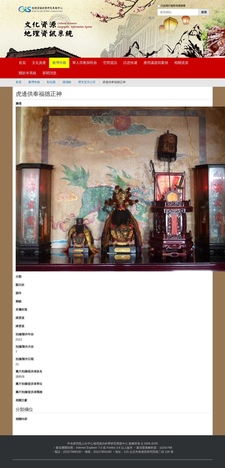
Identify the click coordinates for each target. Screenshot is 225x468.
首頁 (22, 63)
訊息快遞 (130, 63)
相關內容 (21, 419)
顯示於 (20, 284)
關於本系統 (27, 73)
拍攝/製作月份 (25, 346)
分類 (18, 276)
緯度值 (20, 326)
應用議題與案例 (156, 63)
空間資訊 (110, 63)
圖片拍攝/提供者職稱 (29, 392)
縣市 (18, 293)
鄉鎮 (18, 301)
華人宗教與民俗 (84, 63)
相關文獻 (21, 400)
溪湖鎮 (66, 82)
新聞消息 (49, 73)
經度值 (20, 317)
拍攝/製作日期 (25, 359)
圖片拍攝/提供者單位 (29, 383)
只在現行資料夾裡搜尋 (173, 5)
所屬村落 (21, 309)
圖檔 (18, 103)
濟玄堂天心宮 (86, 82)
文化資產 (39, 63)
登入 (151, 18)
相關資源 (181, 63)
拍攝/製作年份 (25, 334)
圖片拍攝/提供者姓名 (29, 371)
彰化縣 (51, 82)
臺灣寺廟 (59, 63)
